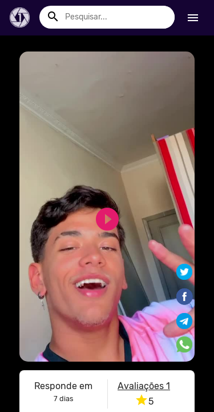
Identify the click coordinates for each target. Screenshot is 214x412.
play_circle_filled (100, 219)
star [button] (141, 400)
